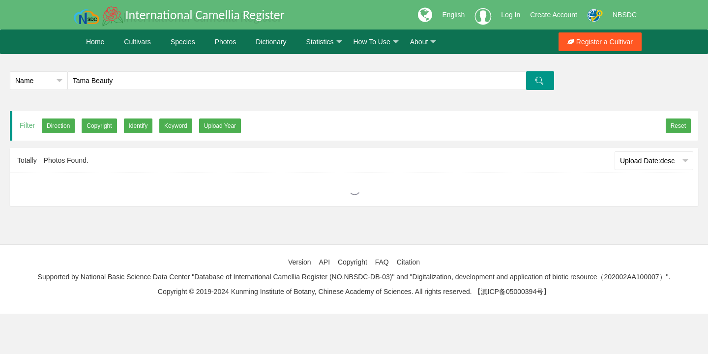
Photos (225, 42)
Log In (510, 15)
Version (299, 262)
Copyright (352, 262)
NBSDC (625, 15)
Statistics (324, 42)
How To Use (376, 42)
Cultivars (137, 42)
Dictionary (271, 42)
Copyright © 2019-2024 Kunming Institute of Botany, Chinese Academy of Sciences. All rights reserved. (315, 291)
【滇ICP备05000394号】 (512, 291)
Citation (408, 262)
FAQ (382, 262)
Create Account (553, 15)
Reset (678, 125)
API (324, 262)
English (453, 15)
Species (183, 42)
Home (95, 42)
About (423, 42)
